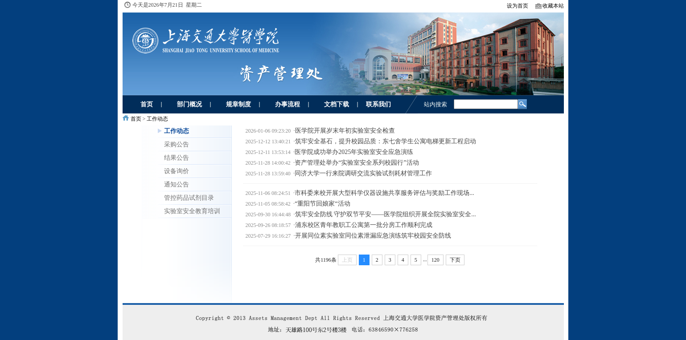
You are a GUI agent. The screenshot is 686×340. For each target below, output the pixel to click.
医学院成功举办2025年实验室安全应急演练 (354, 152)
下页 (455, 260)
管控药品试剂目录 (189, 197)
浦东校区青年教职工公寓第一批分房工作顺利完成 (363, 225)
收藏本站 (553, 6)
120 (435, 260)
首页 (136, 119)
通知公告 (176, 184)
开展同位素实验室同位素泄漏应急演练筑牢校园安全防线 (373, 235)
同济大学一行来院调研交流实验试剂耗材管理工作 (363, 173)
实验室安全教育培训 (192, 211)
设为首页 (517, 6)
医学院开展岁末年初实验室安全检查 (345, 130)
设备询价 (176, 170)
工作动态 (157, 119)
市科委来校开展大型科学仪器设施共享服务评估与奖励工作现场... (384, 193)
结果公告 (176, 157)
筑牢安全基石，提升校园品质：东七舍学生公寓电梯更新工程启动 (385, 141)
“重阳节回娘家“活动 (322, 203)
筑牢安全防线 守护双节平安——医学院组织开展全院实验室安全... (385, 214)
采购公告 (176, 144)
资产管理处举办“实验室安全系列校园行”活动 (357, 162)
